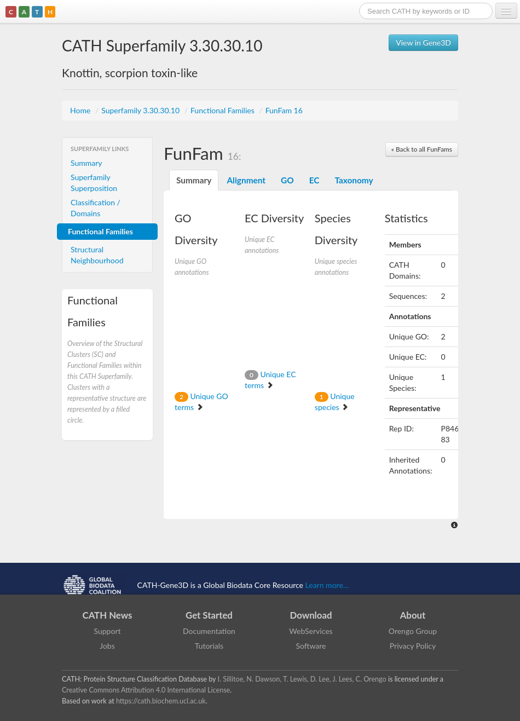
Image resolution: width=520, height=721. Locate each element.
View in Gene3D (423, 42)
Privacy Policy (413, 645)
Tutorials (209, 645)
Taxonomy (353, 180)
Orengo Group (413, 631)
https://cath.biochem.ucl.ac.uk (161, 701)
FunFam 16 (284, 110)
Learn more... (327, 584)
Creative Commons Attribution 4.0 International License (146, 690)
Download (311, 615)
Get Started (209, 615)
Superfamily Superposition (94, 182)
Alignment (246, 180)
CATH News (107, 615)
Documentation (209, 631)
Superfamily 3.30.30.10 (141, 110)
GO (287, 180)
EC (314, 180)
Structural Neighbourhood (97, 255)
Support (107, 631)
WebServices (310, 631)
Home (81, 110)
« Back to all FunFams (421, 149)
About (413, 615)
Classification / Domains (95, 208)
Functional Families (223, 110)
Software (311, 645)
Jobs (107, 645)
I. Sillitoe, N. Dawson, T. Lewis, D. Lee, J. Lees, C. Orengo (302, 679)
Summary (86, 163)
